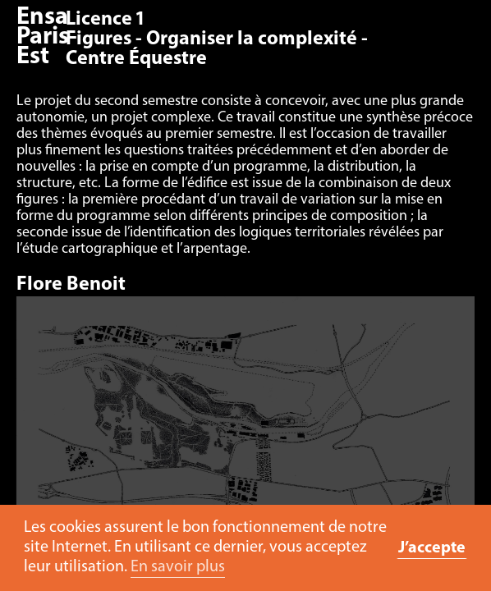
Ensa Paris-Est (46, 37)
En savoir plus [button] (178, 567)
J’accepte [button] (432, 548)
